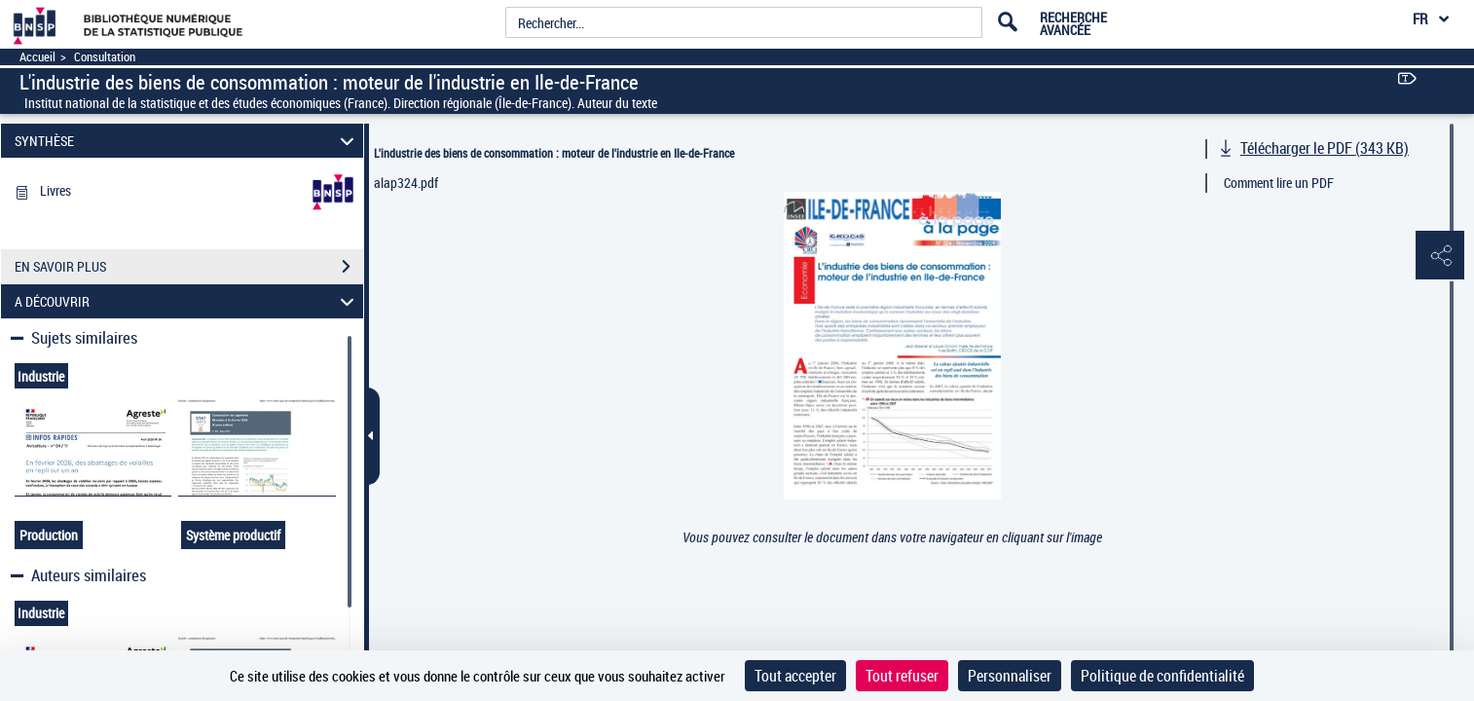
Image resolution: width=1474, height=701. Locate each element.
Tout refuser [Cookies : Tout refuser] (902, 675)
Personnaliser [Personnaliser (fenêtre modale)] (1009, 675)
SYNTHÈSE (187, 141)
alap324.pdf (406, 182)
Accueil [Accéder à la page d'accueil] (37, 57)
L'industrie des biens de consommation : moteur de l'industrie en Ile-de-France (554, 153)
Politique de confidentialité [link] (1162, 675)
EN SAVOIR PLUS (189, 266)
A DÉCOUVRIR (187, 301)
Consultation (104, 57)
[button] (1440, 256)
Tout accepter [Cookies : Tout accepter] (795, 675)
